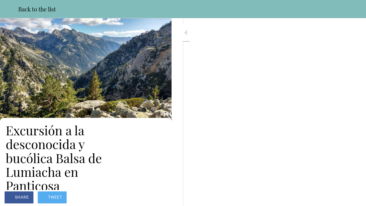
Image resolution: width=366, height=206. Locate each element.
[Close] (9, 9)
